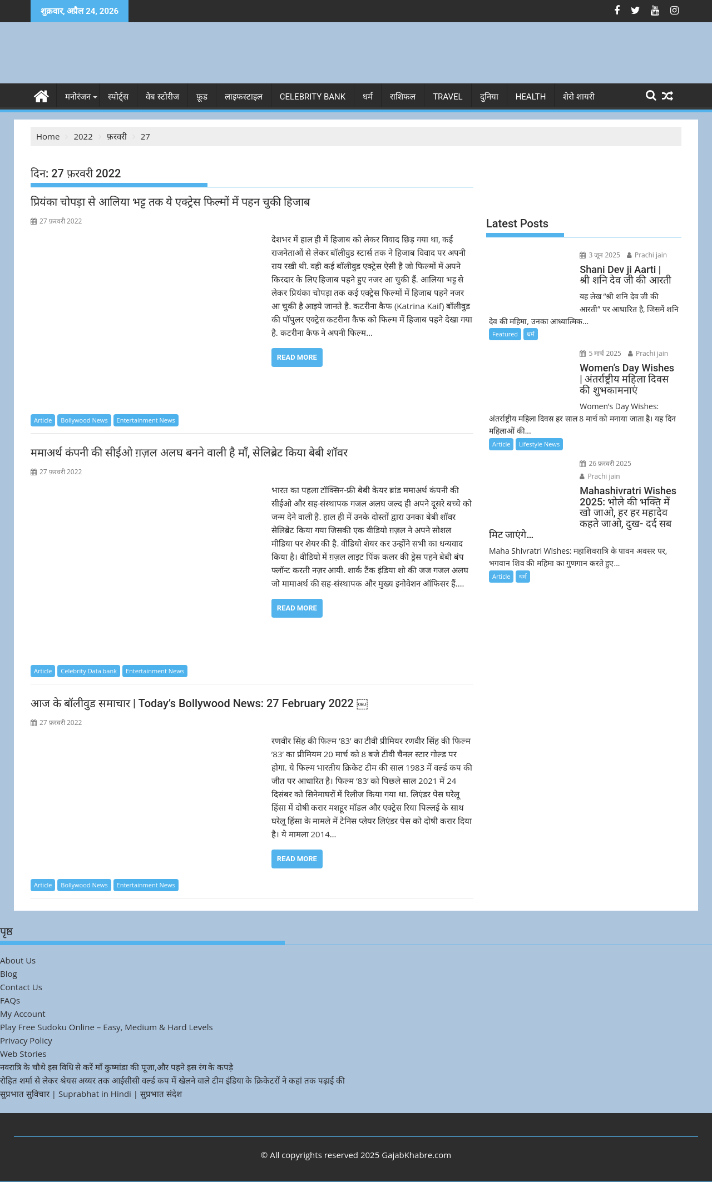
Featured (505, 334)
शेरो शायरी (579, 97)
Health (531, 97)
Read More (297, 357)
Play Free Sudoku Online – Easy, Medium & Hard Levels (106, 1026)
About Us (18, 960)
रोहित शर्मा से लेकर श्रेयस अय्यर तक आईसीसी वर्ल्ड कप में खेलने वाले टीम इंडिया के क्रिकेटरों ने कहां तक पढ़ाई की (172, 1080)
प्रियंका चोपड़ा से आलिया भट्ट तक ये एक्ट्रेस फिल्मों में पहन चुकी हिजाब (170, 201)
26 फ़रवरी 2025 (605, 463)
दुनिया (489, 97)
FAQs (10, 1000)
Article (43, 420)
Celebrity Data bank (89, 671)
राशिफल (403, 97)
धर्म (368, 97)
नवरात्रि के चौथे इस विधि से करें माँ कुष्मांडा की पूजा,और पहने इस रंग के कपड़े (116, 1066)
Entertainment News (146, 420)
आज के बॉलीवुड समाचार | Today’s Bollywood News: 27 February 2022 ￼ (199, 703)
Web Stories (23, 1053)
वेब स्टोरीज (162, 97)
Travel (448, 97)
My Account (23, 1013)
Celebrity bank (312, 97)
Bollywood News (84, 420)
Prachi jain (646, 255)
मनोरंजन (78, 97)
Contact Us (21, 986)
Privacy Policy (26, 1040)
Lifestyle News (539, 444)
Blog (8, 973)
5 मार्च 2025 (600, 353)
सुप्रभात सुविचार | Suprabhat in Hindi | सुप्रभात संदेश (91, 1093)
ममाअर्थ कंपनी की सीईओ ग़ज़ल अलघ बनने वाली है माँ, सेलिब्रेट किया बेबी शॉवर (189, 452)
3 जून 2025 (599, 255)
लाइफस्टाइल (244, 97)
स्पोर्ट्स (118, 97)
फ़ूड (201, 97)
